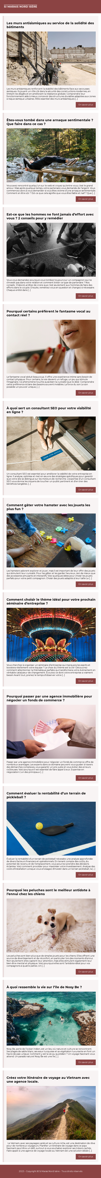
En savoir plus (86, 104)
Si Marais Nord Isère (20, 6)
